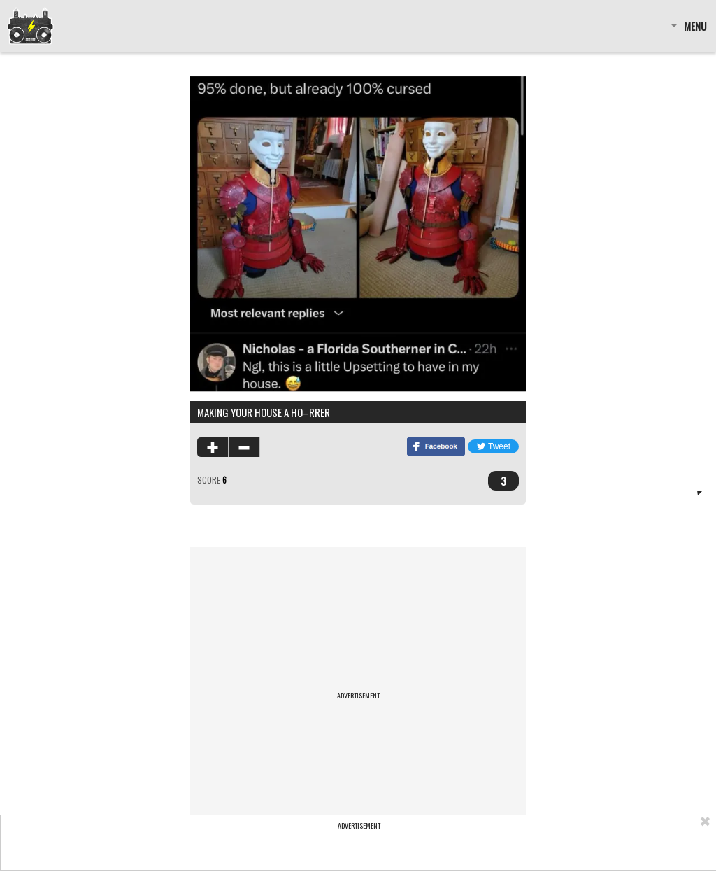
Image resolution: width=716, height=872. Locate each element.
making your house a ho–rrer (263, 412)
